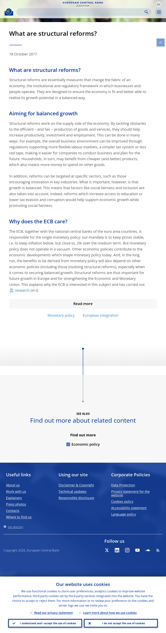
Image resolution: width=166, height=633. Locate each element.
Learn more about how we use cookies (110, 612)
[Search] (81, 12)
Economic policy (85, 444)
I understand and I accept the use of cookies (48, 623)
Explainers (14, 498)
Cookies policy (122, 501)
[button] (158, 4)
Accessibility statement (128, 508)
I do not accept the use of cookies (123, 623)
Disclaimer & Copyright (76, 485)
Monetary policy (61, 315)
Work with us (16, 491)
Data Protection (123, 485)
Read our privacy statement (53, 612)
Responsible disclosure (76, 498)
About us (13, 485)
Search (146, 12)
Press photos (16, 504)
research (22, 290)
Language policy (123, 514)
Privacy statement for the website (130, 493)
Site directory (15, 527)
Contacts (12, 510)
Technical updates (72, 491)
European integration (100, 315)
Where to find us (19, 517)
